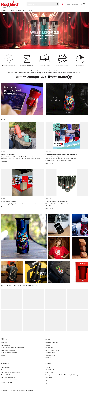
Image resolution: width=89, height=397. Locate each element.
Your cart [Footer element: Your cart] (48, 345)
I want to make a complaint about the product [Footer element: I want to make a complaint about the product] (12, 347)
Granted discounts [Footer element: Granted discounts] (50, 355)
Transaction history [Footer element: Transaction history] (50, 352)
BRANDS (3, 10)
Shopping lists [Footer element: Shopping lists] (49, 347)
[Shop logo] (10, 4)
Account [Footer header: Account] (48, 339)
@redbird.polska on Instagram (19, 286)
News (4, 119)
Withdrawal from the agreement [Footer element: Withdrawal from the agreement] (9, 379)
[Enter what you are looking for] (43, 4)
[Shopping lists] (75, 4)
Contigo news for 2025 (8, 154)
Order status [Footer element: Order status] (4, 342)
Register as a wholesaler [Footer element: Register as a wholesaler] (52, 342)
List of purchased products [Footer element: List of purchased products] (52, 350)
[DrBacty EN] (22, 99)
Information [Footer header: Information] (5, 364)
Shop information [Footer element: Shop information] (5, 367)
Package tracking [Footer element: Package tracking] (5, 345)
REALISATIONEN (21, 10)
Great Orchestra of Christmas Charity (57, 201)
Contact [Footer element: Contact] (3, 355)
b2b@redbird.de (5, 390)
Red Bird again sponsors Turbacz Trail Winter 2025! (62, 154)
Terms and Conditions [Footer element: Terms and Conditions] (6, 375)
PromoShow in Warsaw (8, 201)
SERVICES (11, 10)
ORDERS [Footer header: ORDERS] (4, 339)
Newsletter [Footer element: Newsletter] (48, 357)
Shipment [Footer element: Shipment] (3, 370)
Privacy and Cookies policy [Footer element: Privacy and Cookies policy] (8, 377)
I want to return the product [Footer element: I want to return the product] (8, 350)
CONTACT (30, 10)
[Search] (57, 4)
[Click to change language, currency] (63, 4)
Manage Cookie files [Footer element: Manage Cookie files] (6, 382)
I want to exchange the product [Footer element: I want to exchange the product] (9, 352)
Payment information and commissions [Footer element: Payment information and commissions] (11, 372)
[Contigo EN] (67, 99)
